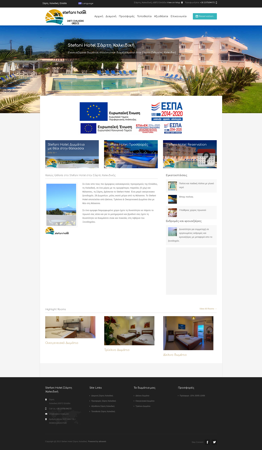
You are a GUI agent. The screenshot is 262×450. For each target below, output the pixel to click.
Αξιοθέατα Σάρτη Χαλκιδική (103, 406)
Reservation (206, 16)
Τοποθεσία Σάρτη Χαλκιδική (103, 411)
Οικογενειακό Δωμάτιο (61, 343)
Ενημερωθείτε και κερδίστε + (120, 152)
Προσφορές (127, 16)
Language (85, 3)
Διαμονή (111, 16)
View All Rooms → (208, 309)
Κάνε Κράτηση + (173, 152)
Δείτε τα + (52, 152)
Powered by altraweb (97, 441)
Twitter (214, 442)
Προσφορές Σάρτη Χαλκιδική (103, 401)
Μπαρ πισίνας (186, 196)
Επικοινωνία (179, 16)
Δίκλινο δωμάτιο (175, 354)
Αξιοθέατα (161, 16)
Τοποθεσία (144, 16)
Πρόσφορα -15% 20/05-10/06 (192, 396)
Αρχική (98, 16)
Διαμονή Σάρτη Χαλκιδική (102, 396)
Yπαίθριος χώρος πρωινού (192, 210)
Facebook (207, 442)
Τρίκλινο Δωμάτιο (117, 350)
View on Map (173, 2)
